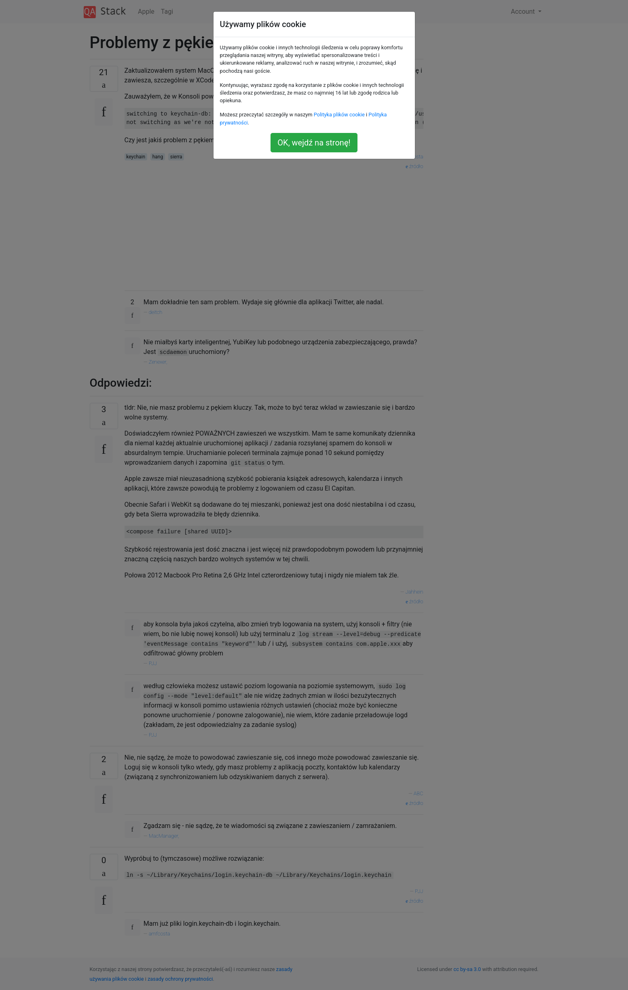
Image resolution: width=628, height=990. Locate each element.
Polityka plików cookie (339, 115)
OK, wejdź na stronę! (313, 142)
